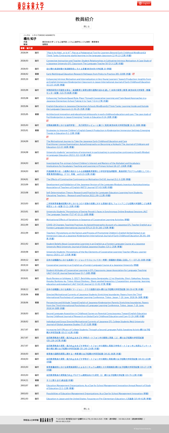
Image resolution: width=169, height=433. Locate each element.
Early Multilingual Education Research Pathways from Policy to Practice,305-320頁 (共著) (88, 73)
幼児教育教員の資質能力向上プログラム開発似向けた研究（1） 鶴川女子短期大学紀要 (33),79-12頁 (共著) (94, 375)
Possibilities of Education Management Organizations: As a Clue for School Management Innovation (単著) (97, 393)
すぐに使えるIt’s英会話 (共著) (59, 380)
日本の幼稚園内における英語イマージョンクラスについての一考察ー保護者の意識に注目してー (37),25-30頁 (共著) (98, 259)
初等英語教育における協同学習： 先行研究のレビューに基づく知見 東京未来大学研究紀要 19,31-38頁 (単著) (96, 125)
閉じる (87, 26)
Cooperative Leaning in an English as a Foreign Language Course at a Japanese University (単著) (92, 265)
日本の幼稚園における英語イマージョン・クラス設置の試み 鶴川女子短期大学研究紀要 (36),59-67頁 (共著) (94, 289)
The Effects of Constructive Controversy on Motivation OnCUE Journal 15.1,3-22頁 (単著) (88, 179)
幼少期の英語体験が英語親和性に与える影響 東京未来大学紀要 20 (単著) (79, 68)
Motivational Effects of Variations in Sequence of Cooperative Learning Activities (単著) (88, 219)
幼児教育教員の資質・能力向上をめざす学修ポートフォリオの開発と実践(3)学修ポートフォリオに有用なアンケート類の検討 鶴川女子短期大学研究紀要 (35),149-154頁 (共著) (98, 347)
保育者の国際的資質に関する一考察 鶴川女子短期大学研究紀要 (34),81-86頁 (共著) (83, 353)
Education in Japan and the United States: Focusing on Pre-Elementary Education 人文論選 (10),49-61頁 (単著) (98, 398)
